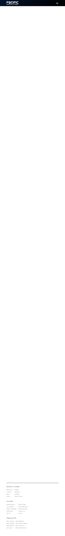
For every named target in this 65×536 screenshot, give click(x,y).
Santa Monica (11, 504)
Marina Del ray (22, 509)
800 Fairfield (10, 523)
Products (17, 492)
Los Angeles (10, 506)
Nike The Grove (20, 525)
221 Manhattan (19, 521)
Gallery (17, 490)
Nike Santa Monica (21, 528)
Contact (9, 492)
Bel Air (9, 513)
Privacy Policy (19, 496)
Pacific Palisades (12, 509)
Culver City (21, 511)
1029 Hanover (10, 525)
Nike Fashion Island (21, 523)
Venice (20, 513)
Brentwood (10, 511)
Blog (8, 494)
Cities (10, 501)
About (8, 496)
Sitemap (17, 494)
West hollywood (23, 506)
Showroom (9, 490)
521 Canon (9, 528)
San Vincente (10, 521)
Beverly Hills (22, 504)
